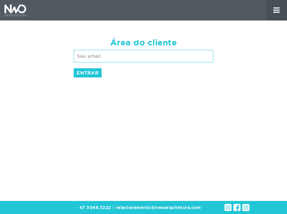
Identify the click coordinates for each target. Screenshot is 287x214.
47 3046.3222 (95, 207)
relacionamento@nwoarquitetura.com (158, 207)
